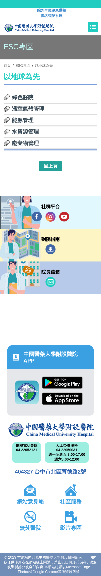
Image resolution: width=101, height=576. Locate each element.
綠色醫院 (22, 97)
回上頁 (51, 166)
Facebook (37, 216)
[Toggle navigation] (93, 27)
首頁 (7, 66)
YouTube (64, 216)
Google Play (62, 383)
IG (50, 217)
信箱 (50, 282)
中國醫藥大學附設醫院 (50, 430)
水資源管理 (25, 132)
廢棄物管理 (25, 143)
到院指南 (50, 249)
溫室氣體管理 (28, 109)
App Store (62, 399)
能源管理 (22, 120)
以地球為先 (44, 66)
